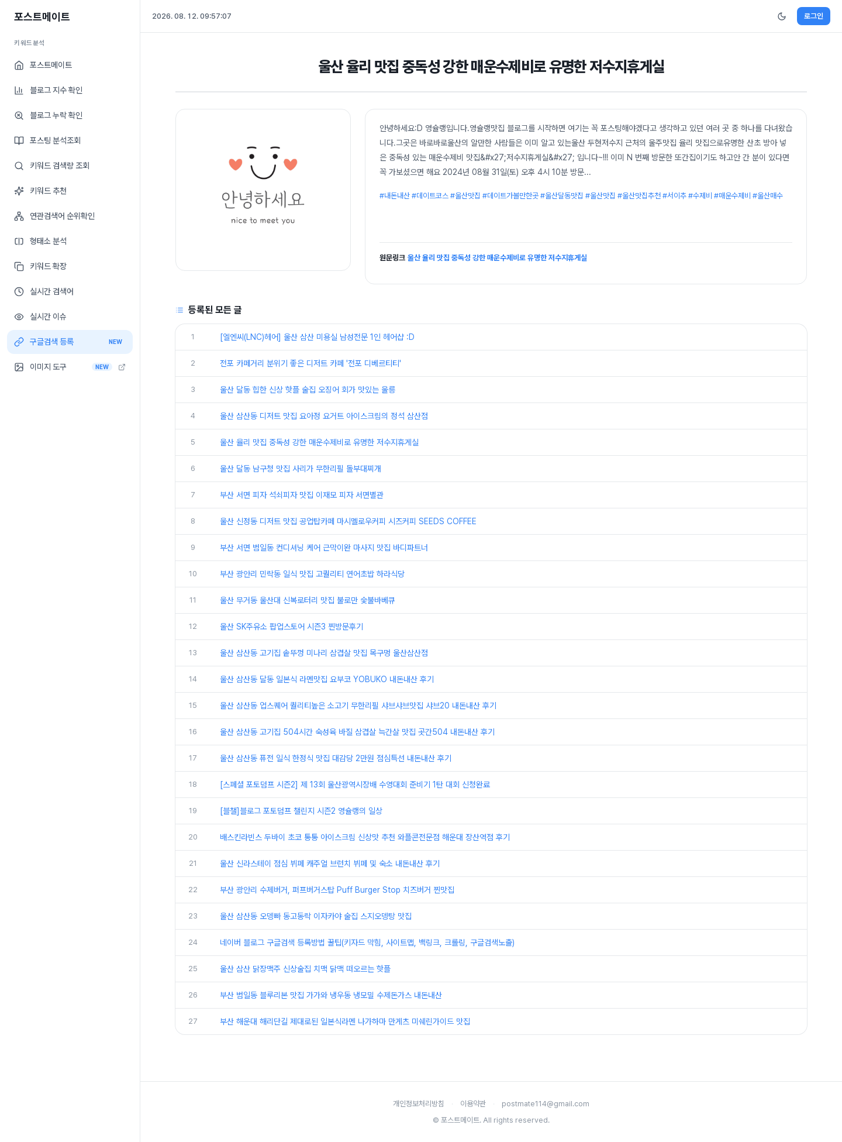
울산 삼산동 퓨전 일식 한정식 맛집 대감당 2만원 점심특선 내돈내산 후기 (335, 758)
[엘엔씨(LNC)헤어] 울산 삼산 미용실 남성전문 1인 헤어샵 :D (317, 337)
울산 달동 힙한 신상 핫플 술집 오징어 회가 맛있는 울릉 (307, 389)
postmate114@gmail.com (545, 1103)
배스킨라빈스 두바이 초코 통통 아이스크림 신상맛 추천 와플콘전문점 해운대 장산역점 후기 (365, 837)
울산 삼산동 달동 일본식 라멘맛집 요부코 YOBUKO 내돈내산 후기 (327, 679)
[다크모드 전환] (781, 16)
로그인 (813, 16)
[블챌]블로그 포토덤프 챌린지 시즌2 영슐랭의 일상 (301, 811)
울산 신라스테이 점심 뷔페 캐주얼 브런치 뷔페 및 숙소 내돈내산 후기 (330, 863)
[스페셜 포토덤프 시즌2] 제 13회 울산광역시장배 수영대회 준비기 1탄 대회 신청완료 (355, 784)
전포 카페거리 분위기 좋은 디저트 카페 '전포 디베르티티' (310, 363)
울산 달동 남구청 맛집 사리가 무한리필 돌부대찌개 (300, 468)
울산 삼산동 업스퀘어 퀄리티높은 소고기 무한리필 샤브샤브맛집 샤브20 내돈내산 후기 (358, 705)
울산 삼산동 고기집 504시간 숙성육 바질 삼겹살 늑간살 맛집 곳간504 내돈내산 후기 (357, 732)
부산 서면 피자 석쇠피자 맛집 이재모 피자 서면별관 (302, 495)
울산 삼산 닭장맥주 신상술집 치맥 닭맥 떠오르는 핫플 (305, 969)
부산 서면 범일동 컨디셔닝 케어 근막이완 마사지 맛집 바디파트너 (324, 547)
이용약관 (473, 1103)
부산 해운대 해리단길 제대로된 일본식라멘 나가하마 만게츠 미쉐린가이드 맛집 (345, 1021)
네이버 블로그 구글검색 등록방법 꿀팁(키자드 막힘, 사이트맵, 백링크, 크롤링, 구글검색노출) (367, 942)
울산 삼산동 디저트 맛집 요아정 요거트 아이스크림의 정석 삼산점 (324, 416)
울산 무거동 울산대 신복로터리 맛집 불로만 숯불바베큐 (307, 600)
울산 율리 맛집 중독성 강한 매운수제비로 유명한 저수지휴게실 (497, 257)
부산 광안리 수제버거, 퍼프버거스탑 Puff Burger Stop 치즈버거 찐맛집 (337, 890)
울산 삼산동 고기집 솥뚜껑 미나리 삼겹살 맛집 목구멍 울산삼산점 (324, 653)
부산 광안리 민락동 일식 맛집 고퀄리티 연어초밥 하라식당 (312, 574)
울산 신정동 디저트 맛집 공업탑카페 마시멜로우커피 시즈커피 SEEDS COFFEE (348, 521)
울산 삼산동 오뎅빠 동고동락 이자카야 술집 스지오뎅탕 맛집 (316, 916)
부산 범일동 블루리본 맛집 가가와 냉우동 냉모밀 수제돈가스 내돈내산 (331, 995)
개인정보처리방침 (418, 1103)
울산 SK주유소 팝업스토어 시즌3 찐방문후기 (291, 626)
